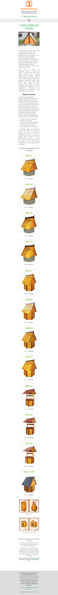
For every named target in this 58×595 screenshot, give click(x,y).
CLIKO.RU (35, 591)
